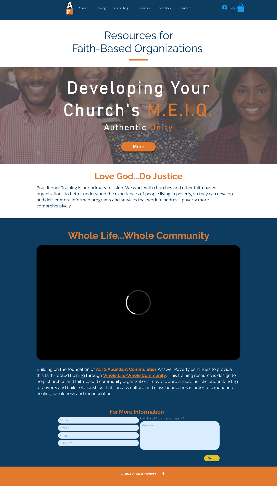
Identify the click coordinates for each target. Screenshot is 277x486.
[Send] (212, 458)
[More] (138, 146)
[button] (241, 7)
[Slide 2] (138, 153)
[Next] (251, 115)
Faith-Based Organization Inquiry (161, 418)
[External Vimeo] (138, 302)
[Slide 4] (134, 153)
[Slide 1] (142, 153)
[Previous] (25, 115)
